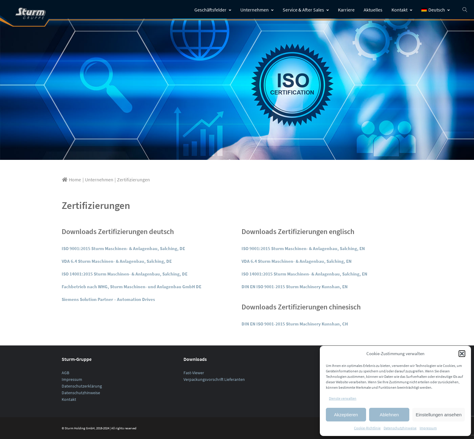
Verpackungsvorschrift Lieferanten (214, 379)
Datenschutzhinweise (400, 428)
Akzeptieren (346, 414)
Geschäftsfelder (212, 10)
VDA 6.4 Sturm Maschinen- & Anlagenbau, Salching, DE (117, 261)
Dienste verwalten (342, 398)
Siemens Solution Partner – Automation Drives (108, 299)
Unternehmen (257, 10)
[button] (462, 354)
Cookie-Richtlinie (367, 428)
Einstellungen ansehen (439, 414)
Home (71, 180)
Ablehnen (389, 414)
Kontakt (401, 10)
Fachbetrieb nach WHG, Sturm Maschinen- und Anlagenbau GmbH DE (131, 286)
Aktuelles (373, 10)
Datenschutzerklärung (82, 386)
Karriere (346, 10)
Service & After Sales (306, 10)
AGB (65, 372)
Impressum (428, 428)
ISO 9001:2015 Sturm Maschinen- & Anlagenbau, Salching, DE (123, 248)
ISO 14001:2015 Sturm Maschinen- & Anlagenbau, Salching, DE (124, 274)
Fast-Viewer (193, 372)
